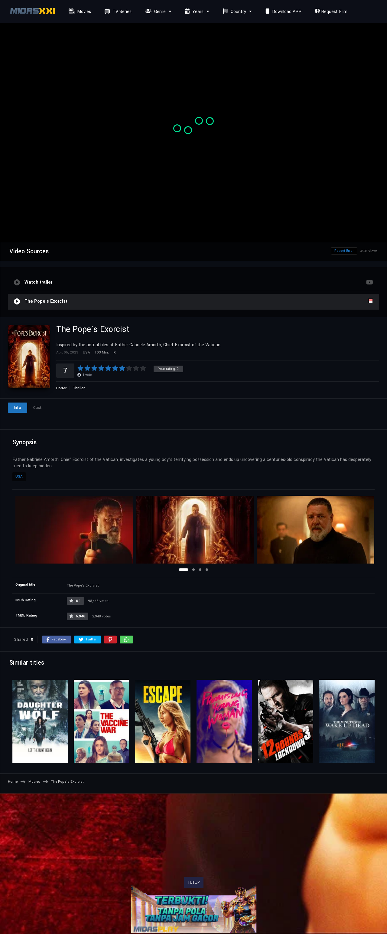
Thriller (79, 388)
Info (17, 407)
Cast (37, 407)
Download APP (282, 11)
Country (233, 11)
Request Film (330, 11)
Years (193, 11)
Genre (155, 11)
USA (19, 476)
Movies (79, 11)
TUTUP (194, 882)
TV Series (117, 11)
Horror (61, 388)
